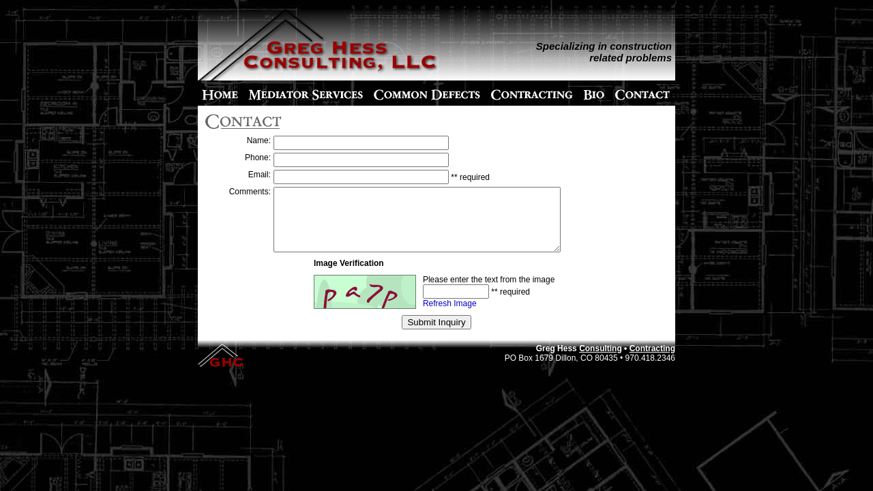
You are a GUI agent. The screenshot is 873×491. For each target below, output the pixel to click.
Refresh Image (450, 316)
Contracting (652, 361)
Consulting (600, 361)
